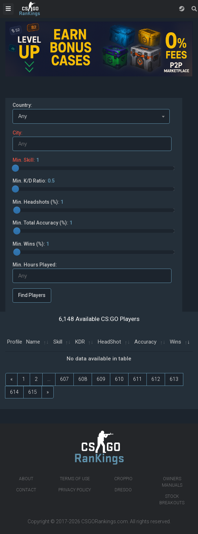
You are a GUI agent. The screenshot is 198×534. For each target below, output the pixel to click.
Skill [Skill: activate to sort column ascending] (57, 342)
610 (119, 379)
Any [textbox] (22, 116)
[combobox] (91, 116)
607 (64, 379)
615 (32, 392)
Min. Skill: (26, 160)
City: (18, 133)
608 (82, 379)
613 (174, 379)
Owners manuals (172, 482)
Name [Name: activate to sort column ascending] (33, 342)
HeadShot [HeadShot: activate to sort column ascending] (109, 342)
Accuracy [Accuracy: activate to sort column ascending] (145, 342)
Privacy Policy (74, 489)
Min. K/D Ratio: (34, 181)
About (26, 478)
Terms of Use (75, 478)
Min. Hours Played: (35, 265)
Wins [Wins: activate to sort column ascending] (175, 342)
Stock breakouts (171, 499)
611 (137, 379)
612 (155, 379)
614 (14, 392)
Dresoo (123, 489)
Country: (22, 105)
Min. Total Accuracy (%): (42, 223)
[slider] (15, 168)
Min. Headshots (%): (38, 202)
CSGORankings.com (104, 521)
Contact (26, 489)
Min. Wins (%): (31, 244)
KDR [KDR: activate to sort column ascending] (80, 342)
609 (101, 379)
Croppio (123, 478)
